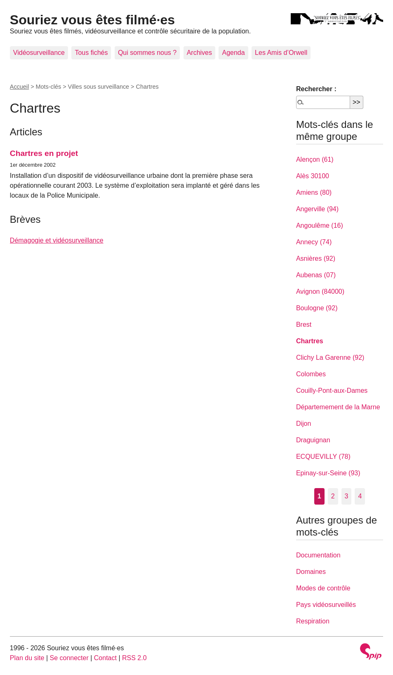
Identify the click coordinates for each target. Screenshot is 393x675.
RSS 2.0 (134, 657)
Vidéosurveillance (39, 52)
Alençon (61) (315, 159)
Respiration (312, 621)
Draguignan (313, 440)
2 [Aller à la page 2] (333, 496)
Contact (105, 657)
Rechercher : (316, 88)
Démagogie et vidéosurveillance (57, 240)
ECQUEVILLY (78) (323, 456)
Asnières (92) (315, 258)
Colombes (311, 374)
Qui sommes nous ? (147, 52)
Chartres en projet (44, 153)
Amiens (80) (314, 192)
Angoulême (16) (319, 225)
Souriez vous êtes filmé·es (92, 19)
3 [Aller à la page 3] (346, 496)
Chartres (309, 341)
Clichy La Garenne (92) (330, 357)
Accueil (19, 86)
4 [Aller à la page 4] (360, 496)
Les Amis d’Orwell (281, 52)
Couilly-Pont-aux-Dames (331, 390)
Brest (303, 324)
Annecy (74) (314, 241)
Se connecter (68, 657)
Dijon (303, 423)
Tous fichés (91, 52)
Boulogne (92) (317, 308)
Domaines (311, 571)
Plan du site (27, 657)
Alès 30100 (312, 175)
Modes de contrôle (323, 588)
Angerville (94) (317, 208)
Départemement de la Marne (338, 407)
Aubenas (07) (316, 274)
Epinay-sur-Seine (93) (328, 473)
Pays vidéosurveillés (326, 604)
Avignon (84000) (320, 291)
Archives (199, 52)
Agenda (233, 52)
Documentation (318, 555)
